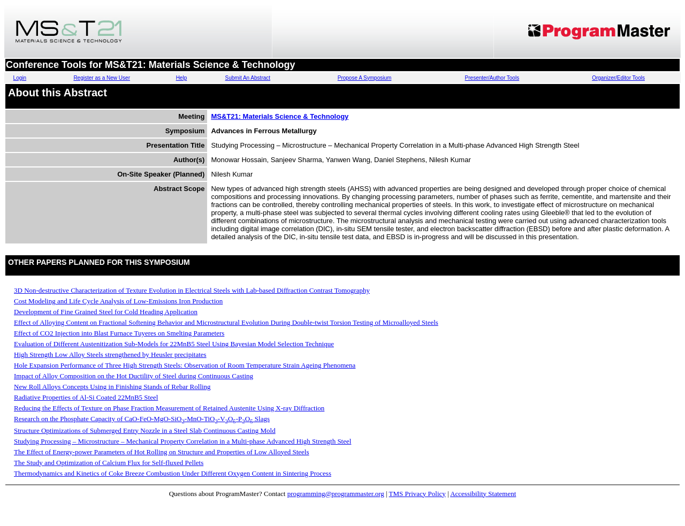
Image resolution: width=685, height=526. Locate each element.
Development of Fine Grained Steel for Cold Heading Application (105, 312)
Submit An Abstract (248, 78)
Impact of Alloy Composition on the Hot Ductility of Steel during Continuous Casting (133, 376)
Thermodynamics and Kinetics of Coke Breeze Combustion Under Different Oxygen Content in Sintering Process (172, 473)
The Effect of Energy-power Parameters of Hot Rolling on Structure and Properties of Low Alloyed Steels (161, 452)
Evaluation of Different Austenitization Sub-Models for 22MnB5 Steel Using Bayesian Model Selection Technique (174, 344)
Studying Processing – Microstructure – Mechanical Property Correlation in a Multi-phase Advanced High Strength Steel (182, 441)
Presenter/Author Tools (492, 78)
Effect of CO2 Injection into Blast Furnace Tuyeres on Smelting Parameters (119, 333)
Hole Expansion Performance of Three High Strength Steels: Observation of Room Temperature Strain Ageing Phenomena (184, 365)
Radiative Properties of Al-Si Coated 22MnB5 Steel (86, 397)
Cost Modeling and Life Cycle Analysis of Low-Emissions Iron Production (118, 301)
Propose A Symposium (365, 78)
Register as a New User (101, 78)
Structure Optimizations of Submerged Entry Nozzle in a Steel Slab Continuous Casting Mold (145, 430)
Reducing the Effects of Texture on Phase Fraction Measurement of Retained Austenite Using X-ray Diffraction (169, 408)
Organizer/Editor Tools (618, 78)
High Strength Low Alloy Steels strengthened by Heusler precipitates (110, 354)
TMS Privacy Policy (417, 494)
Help (181, 78)
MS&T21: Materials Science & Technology (279, 116)
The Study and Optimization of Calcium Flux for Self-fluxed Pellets (108, 463)
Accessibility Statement (483, 494)
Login (19, 78)
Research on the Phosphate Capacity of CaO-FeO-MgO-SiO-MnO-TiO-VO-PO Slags (142, 419)
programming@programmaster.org (335, 494)
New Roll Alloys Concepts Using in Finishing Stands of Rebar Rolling (112, 387)
